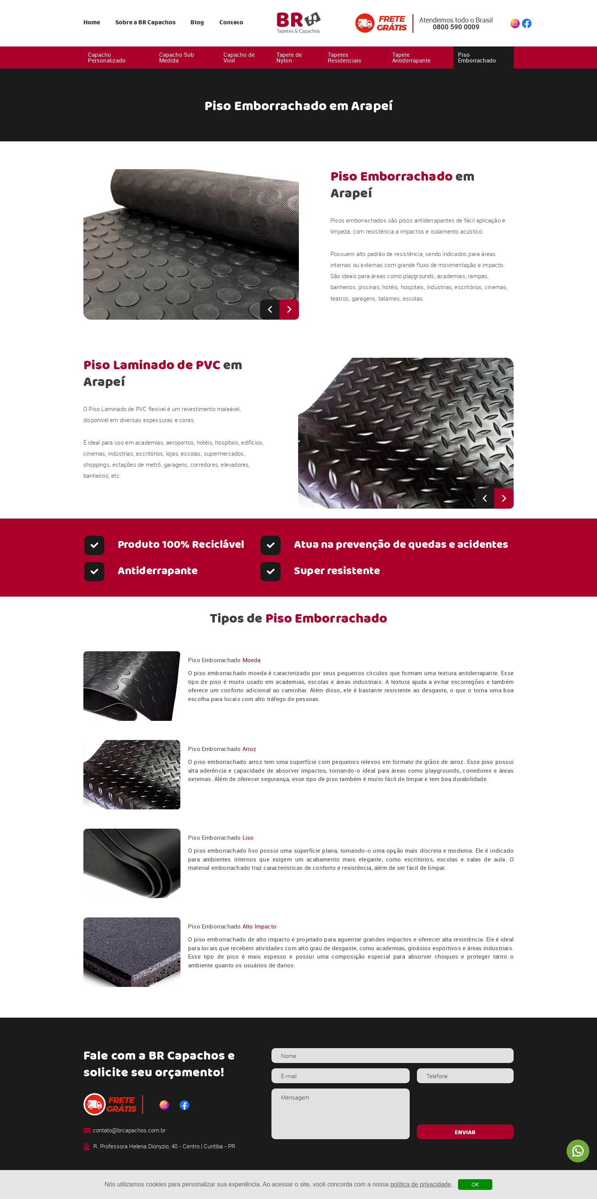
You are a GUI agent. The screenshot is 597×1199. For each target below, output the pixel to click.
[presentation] (465, 1103)
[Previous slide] (269, 309)
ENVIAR (465, 1133)
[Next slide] (289, 309)
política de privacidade (420, 1184)
